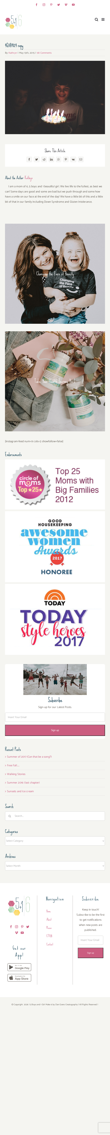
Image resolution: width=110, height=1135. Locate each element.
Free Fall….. (13, 765)
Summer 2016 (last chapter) (23, 782)
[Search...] (55, 816)
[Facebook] (11, 926)
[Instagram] (16, 926)
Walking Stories (16, 774)
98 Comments (44, 53)
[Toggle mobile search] (96, 19)
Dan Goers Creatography (66, 1004)
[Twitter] (27, 926)
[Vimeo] (16, 932)
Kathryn (13, 53)
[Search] (9, 816)
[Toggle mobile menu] (103, 19)
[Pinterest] (22, 926)
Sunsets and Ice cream (20, 791)
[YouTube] (22, 932)
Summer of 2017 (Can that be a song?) (29, 756)
